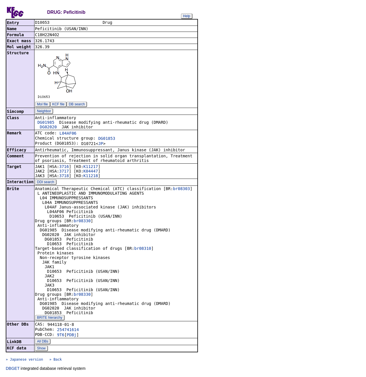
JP (100, 144)
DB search (77, 105)
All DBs (42, 342)
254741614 (68, 330)
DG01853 (106, 139)
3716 (64, 167)
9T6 (60, 335)
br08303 (181, 189)
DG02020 (48, 127)
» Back (55, 360)
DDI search (45, 183)
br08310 (142, 249)
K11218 (90, 176)
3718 (64, 176)
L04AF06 (67, 134)
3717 (64, 171)
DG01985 (45, 123)
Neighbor (44, 112)
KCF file (58, 105)
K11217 (90, 167)
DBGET (13, 369)
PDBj (71, 335)
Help (186, 16)
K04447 (90, 171)
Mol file (42, 105)
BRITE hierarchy (49, 318)
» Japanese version (24, 360)
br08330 (82, 221)
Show (41, 349)
